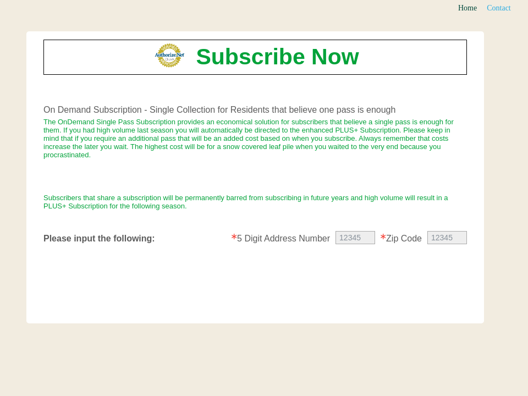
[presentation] (255, 285)
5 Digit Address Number (283, 238)
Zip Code (404, 238)
